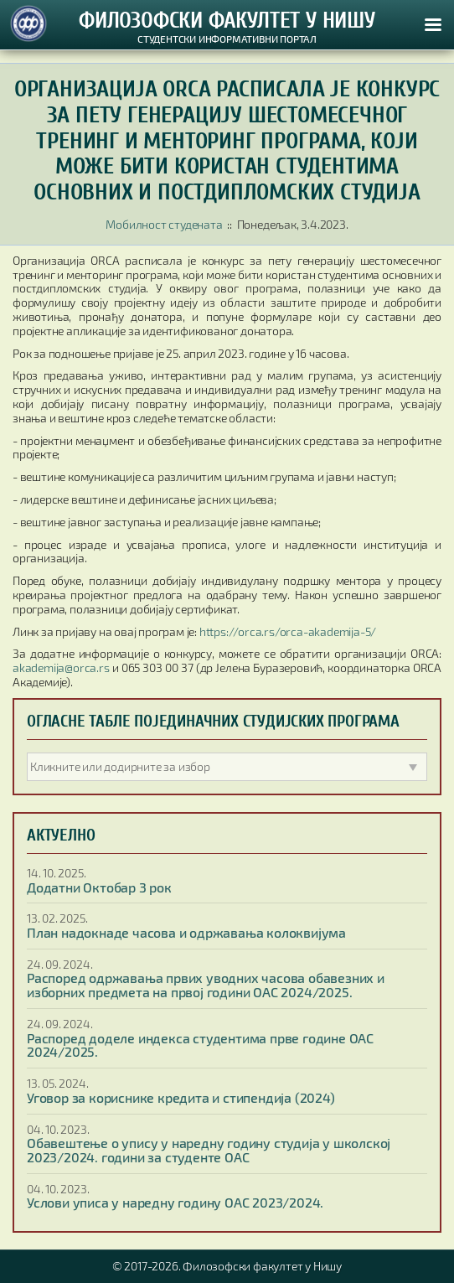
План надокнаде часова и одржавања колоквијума (186, 932)
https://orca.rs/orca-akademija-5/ (287, 631)
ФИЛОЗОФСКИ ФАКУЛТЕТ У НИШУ (227, 20)
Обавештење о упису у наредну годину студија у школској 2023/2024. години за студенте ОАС (208, 1150)
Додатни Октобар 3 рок (99, 887)
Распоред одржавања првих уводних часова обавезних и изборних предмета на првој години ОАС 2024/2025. (205, 985)
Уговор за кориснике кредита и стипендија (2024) (181, 1097)
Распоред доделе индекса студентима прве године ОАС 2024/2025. (200, 1045)
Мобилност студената (164, 224)
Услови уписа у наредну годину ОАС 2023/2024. (175, 1202)
